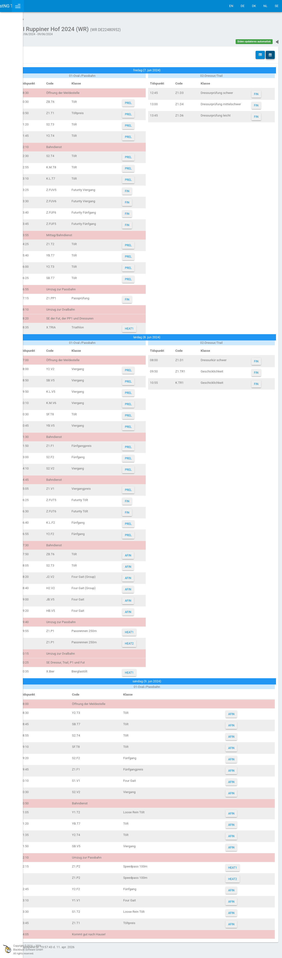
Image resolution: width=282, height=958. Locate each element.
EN (231, 6)
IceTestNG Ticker (26, 5)
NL (265, 6)
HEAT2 (154, 641)
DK (254, 6)
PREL (153, 100)
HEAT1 (154, 326)
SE (276, 6)
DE (242, 6)
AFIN (153, 553)
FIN (152, 188)
